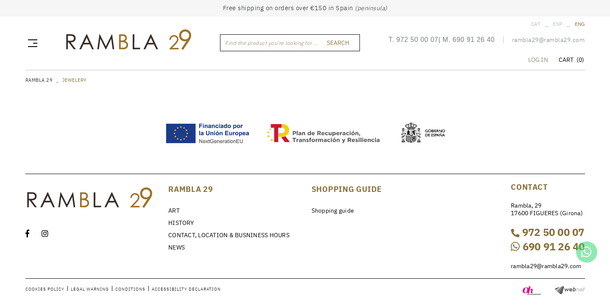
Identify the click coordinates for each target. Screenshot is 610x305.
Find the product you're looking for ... (271, 43)
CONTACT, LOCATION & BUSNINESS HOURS (229, 235)
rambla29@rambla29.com (548, 40)
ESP (557, 24)
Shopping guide (333, 210)
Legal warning (90, 289)
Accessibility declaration (186, 289)
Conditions (130, 289)
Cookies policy (44, 289)
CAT (535, 24)
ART (174, 210)
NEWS (176, 247)
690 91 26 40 (474, 39)
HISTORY (181, 223)
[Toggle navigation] (30, 42)
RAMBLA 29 (39, 80)
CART (572, 60)
